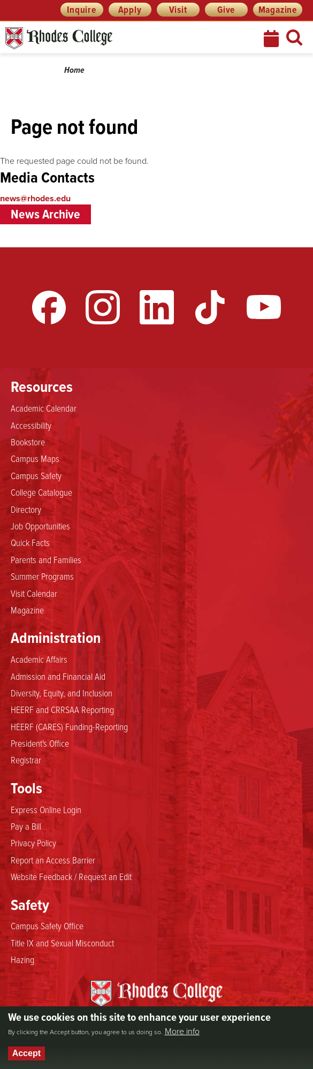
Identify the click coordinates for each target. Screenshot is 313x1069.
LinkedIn (157, 307)
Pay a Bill (26, 826)
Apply (130, 10)
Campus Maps (35, 458)
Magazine (277, 10)
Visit (178, 10)
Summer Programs (42, 576)
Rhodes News (106, 38)
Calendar (272, 38)
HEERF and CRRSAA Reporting (62, 709)
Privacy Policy (33, 842)
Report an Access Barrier (53, 859)
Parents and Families (46, 559)
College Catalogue (41, 492)
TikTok (210, 307)
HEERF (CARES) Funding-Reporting (69, 726)
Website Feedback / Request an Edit (71, 876)
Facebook (49, 307)
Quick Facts (30, 542)
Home (74, 70)
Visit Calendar (34, 593)
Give (226, 10)
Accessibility (31, 425)
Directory (26, 509)
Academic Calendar (44, 407)
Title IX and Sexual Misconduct (62, 942)
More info (182, 1031)
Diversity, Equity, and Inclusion (61, 692)
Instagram (103, 307)
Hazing (22, 959)
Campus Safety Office (47, 925)
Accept (26, 1053)
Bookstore (28, 441)
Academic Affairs (39, 659)
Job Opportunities (40, 525)
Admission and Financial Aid (58, 676)
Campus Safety (36, 475)
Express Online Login (46, 809)
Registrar (26, 759)
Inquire (81, 10)
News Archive (45, 214)
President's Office (40, 743)
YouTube (264, 307)
